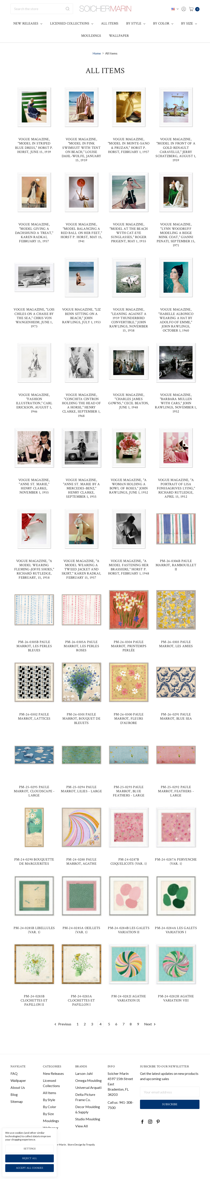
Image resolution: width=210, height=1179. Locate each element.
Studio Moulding (87, 1123)
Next (150, 1024)
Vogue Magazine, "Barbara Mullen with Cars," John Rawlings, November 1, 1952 (176, 403)
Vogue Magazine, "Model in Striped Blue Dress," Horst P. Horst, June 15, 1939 (34, 145)
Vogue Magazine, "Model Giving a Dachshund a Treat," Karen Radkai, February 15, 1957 (34, 233)
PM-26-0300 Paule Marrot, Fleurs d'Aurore (129, 718)
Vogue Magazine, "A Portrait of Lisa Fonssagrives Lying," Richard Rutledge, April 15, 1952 (176, 488)
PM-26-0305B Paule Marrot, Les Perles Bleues (34, 646)
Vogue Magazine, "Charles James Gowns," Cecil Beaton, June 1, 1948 (128, 401)
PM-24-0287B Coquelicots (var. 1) (128, 861)
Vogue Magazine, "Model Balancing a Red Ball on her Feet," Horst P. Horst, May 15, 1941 (81, 233)
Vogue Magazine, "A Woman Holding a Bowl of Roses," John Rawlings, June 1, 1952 (128, 486)
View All (81, 1130)
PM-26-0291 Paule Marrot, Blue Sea (176, 716)
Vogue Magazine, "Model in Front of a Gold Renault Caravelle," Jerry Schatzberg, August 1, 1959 (176, 150)
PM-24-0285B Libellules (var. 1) (34, 930)
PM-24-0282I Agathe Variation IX (128, 998)
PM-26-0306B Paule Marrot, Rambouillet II (176, 565)
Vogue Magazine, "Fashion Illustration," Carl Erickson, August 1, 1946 (34, 403)
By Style (135, 23)
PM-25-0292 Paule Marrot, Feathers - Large (176, 791)
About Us (17, 1091)
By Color (163, 23)
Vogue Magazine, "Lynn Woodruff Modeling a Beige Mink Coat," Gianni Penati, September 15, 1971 (176, 235)
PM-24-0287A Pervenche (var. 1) (176, 861)
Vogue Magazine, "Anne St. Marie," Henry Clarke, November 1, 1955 (34, 486)
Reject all (29, 1158)
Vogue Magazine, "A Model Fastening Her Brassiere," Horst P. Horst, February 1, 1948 (128, 567)
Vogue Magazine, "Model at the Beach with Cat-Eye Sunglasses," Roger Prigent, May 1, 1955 (129, 233)
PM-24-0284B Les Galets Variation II (128, 930)
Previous (62, 1024)
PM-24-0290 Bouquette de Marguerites (34, 861)
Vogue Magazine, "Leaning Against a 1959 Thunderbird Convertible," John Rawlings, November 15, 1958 (128, 320)
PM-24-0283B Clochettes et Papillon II (34, 1000)
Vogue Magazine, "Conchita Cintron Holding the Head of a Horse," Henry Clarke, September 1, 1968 (81, 405)
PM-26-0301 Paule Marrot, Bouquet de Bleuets (81, 718)
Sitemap (16, 1105)
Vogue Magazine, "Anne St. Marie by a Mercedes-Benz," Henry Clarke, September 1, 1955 (81, 488)
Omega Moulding (88, 1084)
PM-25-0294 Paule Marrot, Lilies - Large (81, 789)
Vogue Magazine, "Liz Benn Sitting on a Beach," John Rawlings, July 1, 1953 (81, 316)
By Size (189, 23)
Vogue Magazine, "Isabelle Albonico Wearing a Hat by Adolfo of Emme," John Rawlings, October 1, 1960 (175, 320)
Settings (30, 1148)
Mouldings (91, 35)
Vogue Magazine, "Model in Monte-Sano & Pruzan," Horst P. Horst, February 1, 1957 (128, 145)
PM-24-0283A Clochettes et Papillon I (81, 1000)
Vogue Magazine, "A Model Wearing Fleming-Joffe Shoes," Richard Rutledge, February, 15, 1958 (34, 569)
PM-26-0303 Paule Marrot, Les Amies (176, 644)
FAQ (14, 1077)
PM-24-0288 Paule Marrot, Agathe (81, 861)
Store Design (75, 1148)
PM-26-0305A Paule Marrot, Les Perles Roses (81, 646)
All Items (109, 23)
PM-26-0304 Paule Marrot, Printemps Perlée (128, 646)
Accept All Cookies (29, 1168)
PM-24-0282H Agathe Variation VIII (176, 998)
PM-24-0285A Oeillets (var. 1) (81, 930)
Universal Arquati (88, 1091)
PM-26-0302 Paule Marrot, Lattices (34, 716)
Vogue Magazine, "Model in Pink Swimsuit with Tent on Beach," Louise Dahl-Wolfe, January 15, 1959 (81, 150)
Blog (14, 1098)
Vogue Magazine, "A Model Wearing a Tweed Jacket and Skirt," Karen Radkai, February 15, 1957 (81, 569)
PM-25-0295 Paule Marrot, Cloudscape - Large (34, 791)
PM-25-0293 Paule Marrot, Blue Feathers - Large (128, 791)
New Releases (27, 23)
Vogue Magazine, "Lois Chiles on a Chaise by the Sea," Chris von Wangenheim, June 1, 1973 (34, 318)
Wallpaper (119, 35)
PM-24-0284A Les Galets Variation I (176, 930)
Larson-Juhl (84, 1077)
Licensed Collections (71, 23)
